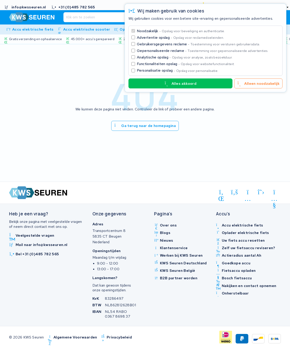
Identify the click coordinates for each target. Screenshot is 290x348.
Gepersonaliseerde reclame (202, 50)
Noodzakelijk (181, 31)
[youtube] (274, 193)
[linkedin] (221, 193)
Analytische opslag (184, 57)
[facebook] (234, 192)
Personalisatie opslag (177, 70)
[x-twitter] (261, 192)
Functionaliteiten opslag (186, 63)
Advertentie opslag (180, 37)
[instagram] (247, 193)
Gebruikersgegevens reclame (198, 44)
